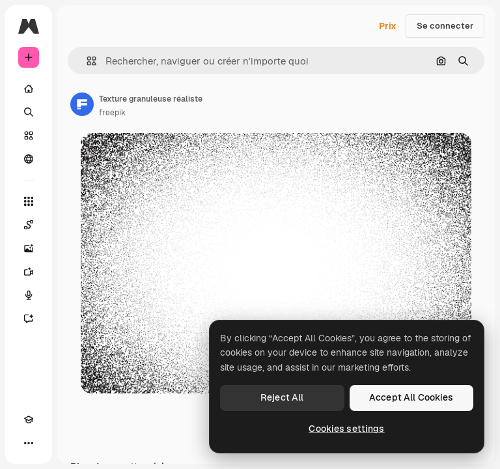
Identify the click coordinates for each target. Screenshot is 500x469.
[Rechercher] (28, 112)
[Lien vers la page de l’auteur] (82, 104)
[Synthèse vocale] (28, 295)
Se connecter (445, 25)
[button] (86, 61)
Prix (387, 26)
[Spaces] (28, 224)
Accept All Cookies (411, 397)
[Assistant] (28, 318)
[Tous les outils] (28, 201)
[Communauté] (28, 159)
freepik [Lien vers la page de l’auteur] (112, 112)
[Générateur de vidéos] (28, 271)
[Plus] (28, 443)
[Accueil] (28, 88)
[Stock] (28, 135)
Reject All (281, 397)
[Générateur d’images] (28, 248)
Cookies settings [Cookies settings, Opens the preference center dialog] (346, 428)
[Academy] (28, 419)
